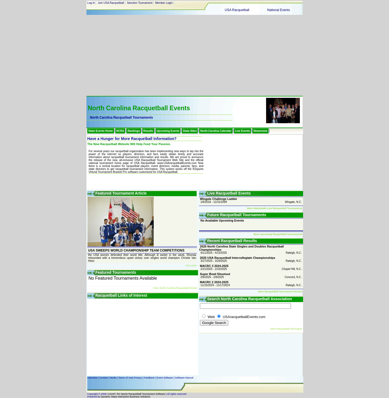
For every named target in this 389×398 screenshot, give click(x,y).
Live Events (242, 130)
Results (148, 130)
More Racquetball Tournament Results (280, 291)
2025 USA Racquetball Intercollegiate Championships (237, 257)
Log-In (91, 2)
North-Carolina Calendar (216, 130)
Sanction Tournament (139, 2)
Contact (103, 377)
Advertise (92, 377)
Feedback (149, 377)
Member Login (164, 2)
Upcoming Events (168, 130)
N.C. (299, 201)
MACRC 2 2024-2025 (214, 282)
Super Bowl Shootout (215, 274)
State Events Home (100, 130)
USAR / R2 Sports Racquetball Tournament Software (136, 394)
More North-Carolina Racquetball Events (175, 288)
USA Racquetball (237, 10)
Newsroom (260, 130)
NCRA (120, 130)
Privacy (138, 377)
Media (113, 377)
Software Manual (184, 377)
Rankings (134, 130)
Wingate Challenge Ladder (218, 198)
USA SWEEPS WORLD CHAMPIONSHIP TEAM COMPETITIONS (136, 250)
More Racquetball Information (286, 328)
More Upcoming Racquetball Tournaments (278, 234)
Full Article (191, 265)
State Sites (190, 130)
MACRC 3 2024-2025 (214, 265)
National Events (278, 10)
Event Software (165, 377)
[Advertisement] (194, 55)
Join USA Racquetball (111, 2)
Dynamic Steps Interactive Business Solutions (125, 396)
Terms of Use (125, 377)
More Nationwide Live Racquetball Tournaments (274, 208)
